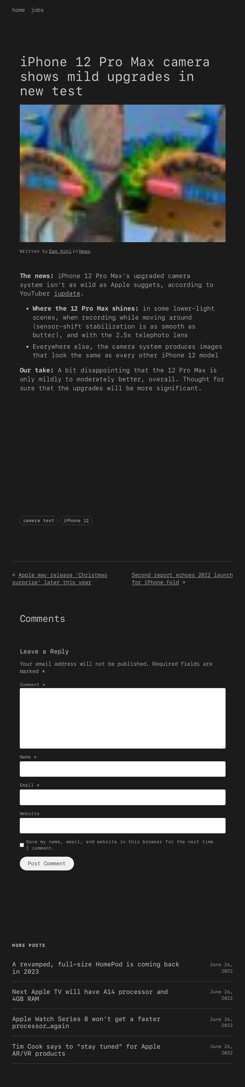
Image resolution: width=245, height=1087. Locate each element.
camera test (39, 520)
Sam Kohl (60, 251)
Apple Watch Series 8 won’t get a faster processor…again (86, 1022)
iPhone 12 (76, 520)
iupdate (67, 293)
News (85, 251)
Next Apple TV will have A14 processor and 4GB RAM (90, 995)
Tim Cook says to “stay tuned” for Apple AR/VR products (86, 1050)
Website (30, 813)
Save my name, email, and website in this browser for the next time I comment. (119, 845)
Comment (32, 684)
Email (30, 785)
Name (28, 756)
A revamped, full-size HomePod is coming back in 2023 (95, 968)
